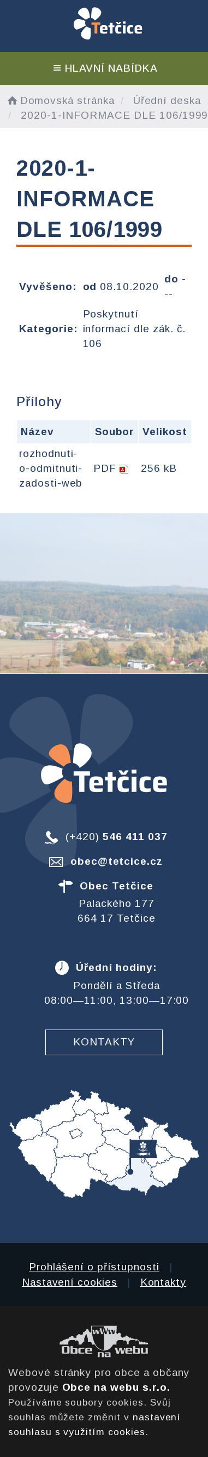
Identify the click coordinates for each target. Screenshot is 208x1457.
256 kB (159, 468)
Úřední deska (167, 100)
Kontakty (104, 1042)
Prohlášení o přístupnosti (94, 1267)
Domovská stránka (60, 100)
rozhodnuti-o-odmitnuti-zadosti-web (50, 468)
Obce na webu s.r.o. (116, 1387)
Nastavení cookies (69, 1282)
